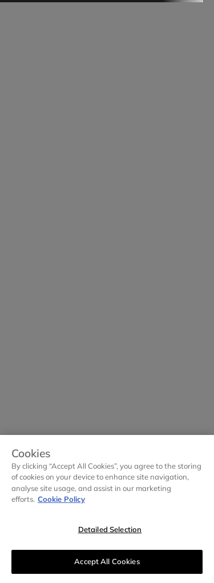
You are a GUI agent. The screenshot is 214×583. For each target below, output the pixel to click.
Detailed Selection (110, 529)
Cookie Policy (61, 499)
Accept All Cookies (106, 561)
